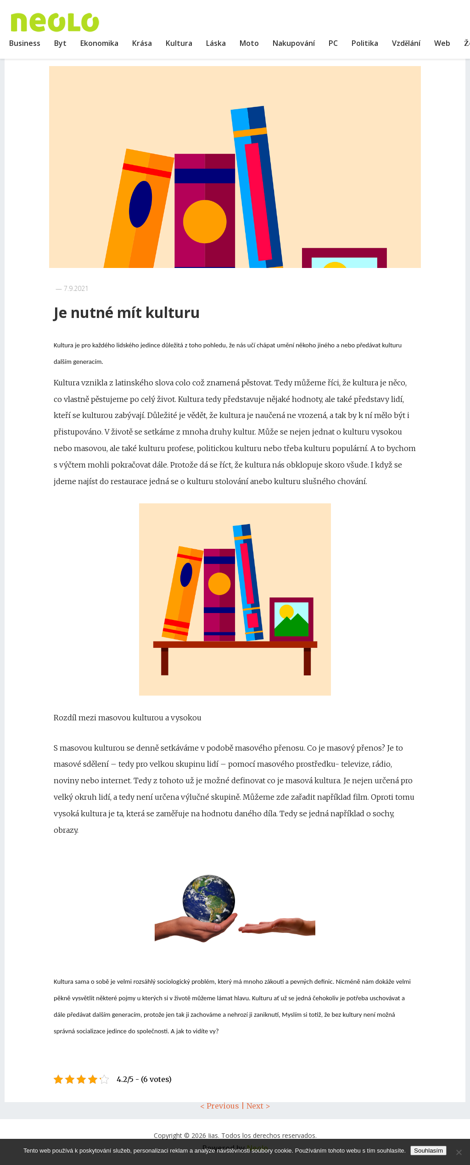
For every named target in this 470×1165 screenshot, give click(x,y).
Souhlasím (428, 1150)
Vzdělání (406, 43)
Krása (142, 43)
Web (442, 43)
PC (333, 43)
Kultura (179, 43)
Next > (258, 1105)
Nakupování (294, 43)
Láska (216, 43)
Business (24, 43)
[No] (458, 1152)
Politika (365, 43)
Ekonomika (99, 43)
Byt (60, 43)
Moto (249, 43)
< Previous (219, 1105)
